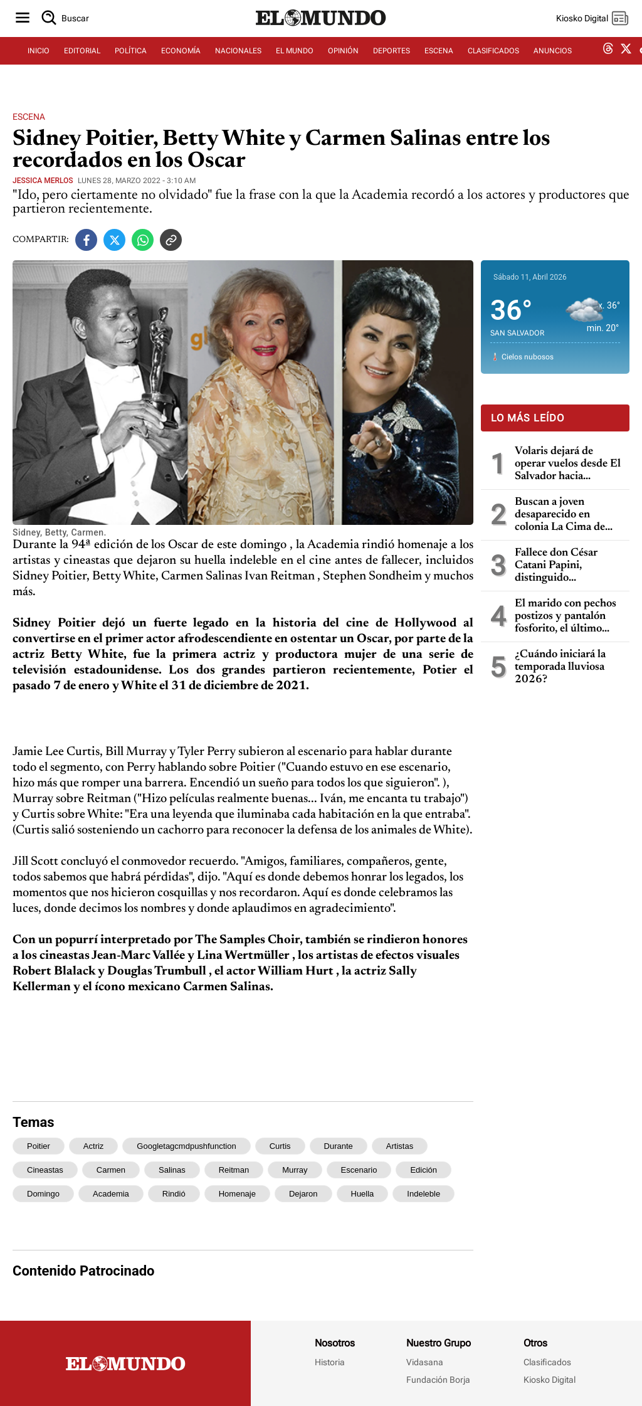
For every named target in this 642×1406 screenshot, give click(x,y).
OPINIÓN (343, 60)
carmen (111, 1170)
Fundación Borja (438, 1380)
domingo (43, 1193)
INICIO (39, 60)
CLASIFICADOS (493, 60)
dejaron (303, 1193)
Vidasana (424, 1362)
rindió (174, 1193)
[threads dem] (608, 61)
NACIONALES (238, 60)
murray (294, 1170)
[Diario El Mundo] (321, 34)
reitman (234, 1170)
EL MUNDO (294, 60)
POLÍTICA (131, 60)
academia (111, 1193)
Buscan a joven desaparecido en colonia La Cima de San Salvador (560, 515)
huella (362, 1193)
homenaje (237, 1193)
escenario (359, 1170)
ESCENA (438, 60)
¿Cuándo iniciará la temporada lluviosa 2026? (560, 667)
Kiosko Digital (550, 1380)
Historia (330, 1362)
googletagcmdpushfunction (186, 1146)
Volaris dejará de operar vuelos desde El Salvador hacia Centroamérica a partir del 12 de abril (568, 464)
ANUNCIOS (553, 60)
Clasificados (547, 1362)
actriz (93, 1146)
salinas (172, 1170)
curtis (280, 1146)
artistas (399, 1146)
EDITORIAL (82, 60)
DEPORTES (391, 60)
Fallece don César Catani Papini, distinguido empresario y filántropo (556, 565)
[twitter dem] (626, 61)
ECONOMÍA (181, 60)
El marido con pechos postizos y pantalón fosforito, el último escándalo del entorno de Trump (566, 616)
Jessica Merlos (43, 180)
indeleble (423, 1193)
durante (338, 1146)
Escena (29, 117)
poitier (38, 1146)
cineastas (45, 1170)
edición (423, 1170)
